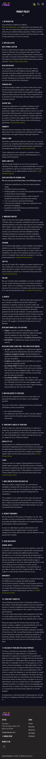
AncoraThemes (7, 756)
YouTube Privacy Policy (34, 290)
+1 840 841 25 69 (7, 736)
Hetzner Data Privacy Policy (18, 61)
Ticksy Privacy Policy (17, 123)
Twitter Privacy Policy (9, 274)
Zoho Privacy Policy (28, 148)
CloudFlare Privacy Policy (32, 338)
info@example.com (8, 732)
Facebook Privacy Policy (24, 257)
